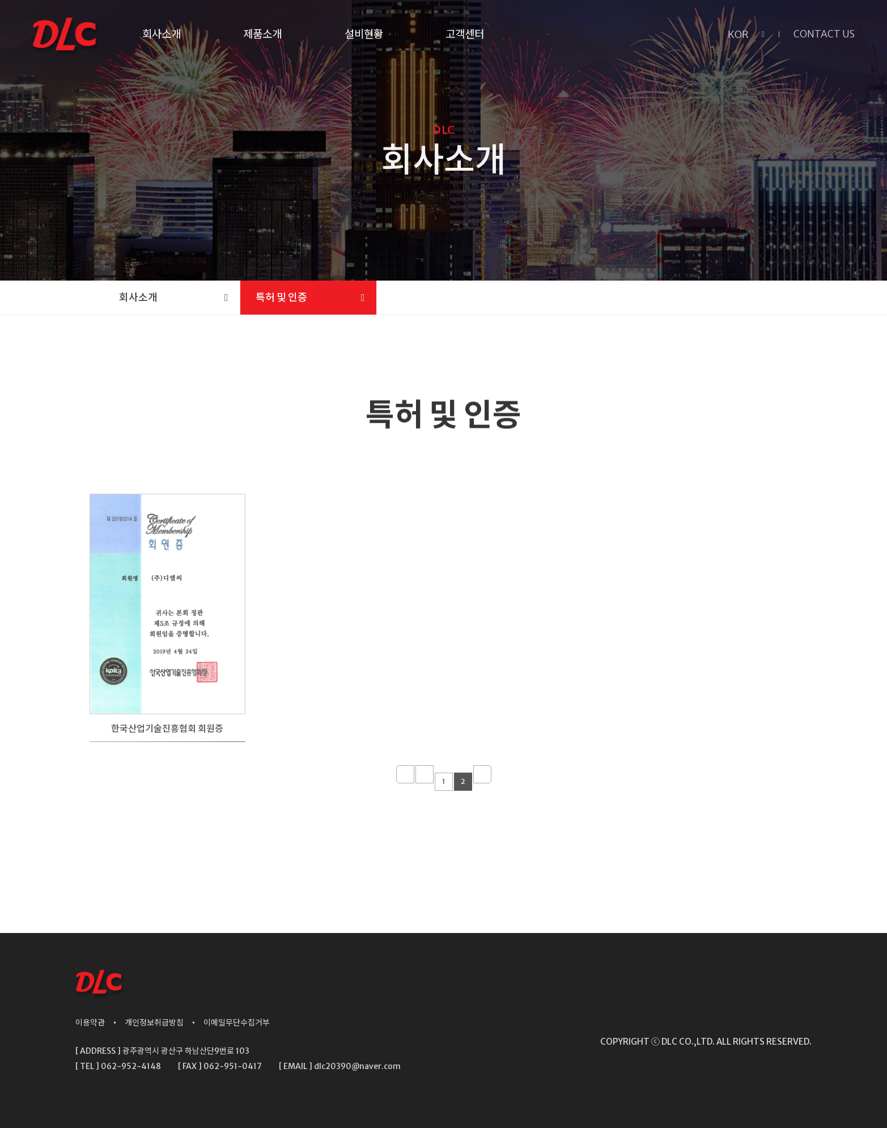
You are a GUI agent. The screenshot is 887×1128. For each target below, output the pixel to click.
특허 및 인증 (281, 297)
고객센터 (464, 34)
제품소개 (262, 34)
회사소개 (161, 34)
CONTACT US (824, 34)
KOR (738, 34)
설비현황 (364, 34)
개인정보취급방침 (154, 1022)
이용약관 (90, 1022)
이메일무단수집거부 (236, 1022)
